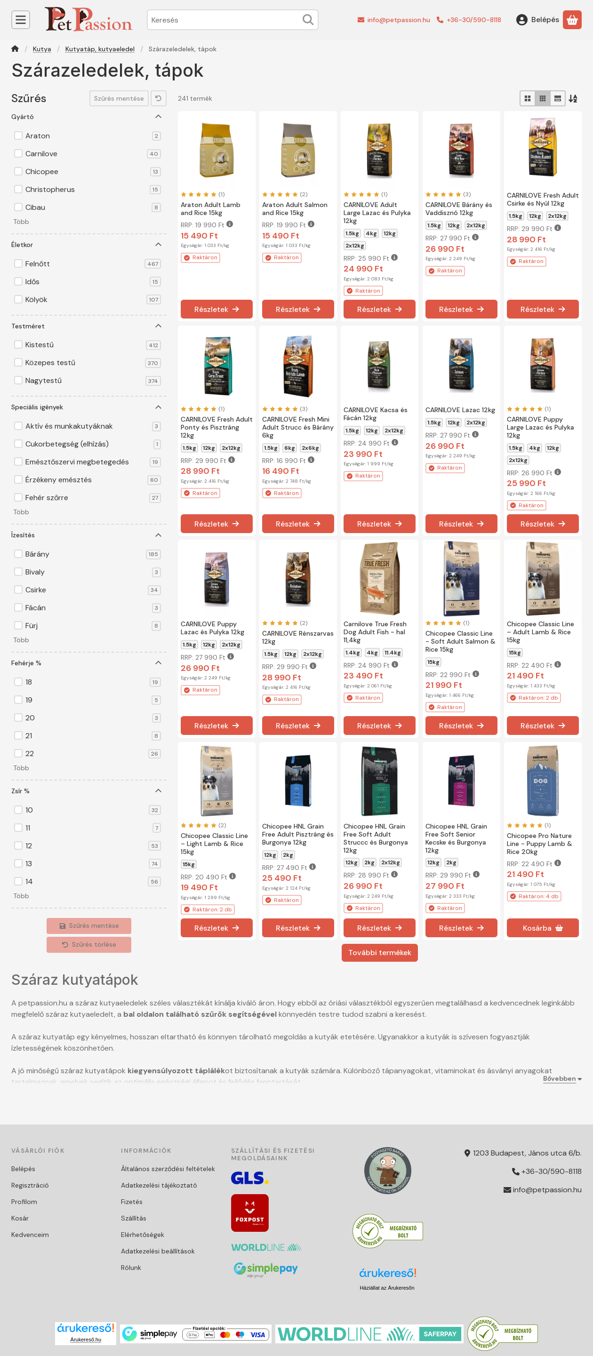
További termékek (379, 952)
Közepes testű (93, 363)
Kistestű (93, 345)
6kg (289, 447)
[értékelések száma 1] (202, 194)
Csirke (93, 590)
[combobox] (233, 19)
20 (93, 718)
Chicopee (93, 172)
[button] (20, 222)
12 (93, 846)
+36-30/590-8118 (474, 20)
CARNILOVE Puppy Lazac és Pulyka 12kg (212, 628)
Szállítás (133, 1218)
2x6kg (310, 447)
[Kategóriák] (20, 19)
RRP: (207, 225)
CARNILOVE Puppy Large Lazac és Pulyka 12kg (540, 427)
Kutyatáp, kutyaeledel (100, 49)
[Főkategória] (15, 49)
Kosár (20, 1218)
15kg (433, 662)
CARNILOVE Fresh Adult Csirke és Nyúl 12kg (543, 199)
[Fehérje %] (159, 663)
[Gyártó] (159, 117)
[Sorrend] (574, 98)
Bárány (93, 554)
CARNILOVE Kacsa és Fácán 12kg (376, 414)
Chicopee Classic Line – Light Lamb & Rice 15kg (214, 843)
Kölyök (93, 300)
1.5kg (352, 233)
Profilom (24, 1201)
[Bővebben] (560, 1079)
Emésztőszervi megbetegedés (93, 462)
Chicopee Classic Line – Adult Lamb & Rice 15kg (540, 632)
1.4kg (352, 652)
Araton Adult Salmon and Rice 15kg (295, 208)
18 (93, 682)
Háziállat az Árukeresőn (387, 1288)
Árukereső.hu (86, 1339)
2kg (288, 854)
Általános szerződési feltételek (168, 1169)
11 (93, 828)
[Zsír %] (159, 791)
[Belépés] (538, 19)
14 (93, 882)
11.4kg (393, 652)
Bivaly (93, 572)
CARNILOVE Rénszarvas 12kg (298, 637)
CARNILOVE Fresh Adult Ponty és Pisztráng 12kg (217, 427)
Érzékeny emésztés (93, 480)
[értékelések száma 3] (448, 194)
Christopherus (93, 189)
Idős (93, 282)
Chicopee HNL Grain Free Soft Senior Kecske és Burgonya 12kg (456, 838)
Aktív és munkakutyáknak (93, 426)
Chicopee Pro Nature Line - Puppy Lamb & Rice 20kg (539, 843)
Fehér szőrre (93, 498)
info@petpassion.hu (399, 20)
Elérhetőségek (142, 1234)
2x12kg (354, 245)
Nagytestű (93, 380)
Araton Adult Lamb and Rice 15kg (210, 208)
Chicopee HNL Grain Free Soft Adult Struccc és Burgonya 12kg (376, 838)
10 (93, 810)
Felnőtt (93, 264)
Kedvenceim (30, 1234)
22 (93, 754)
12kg (390, 233)
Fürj (93, 626)
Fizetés (132, 1201)
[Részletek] (217, 309)
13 (93, 864)
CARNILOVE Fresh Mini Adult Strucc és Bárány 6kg (298, 427)
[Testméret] (159, 326)
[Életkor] (159, 245)
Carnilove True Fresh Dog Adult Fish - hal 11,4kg (375, 632)
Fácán (93, 608)
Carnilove (93, 154)
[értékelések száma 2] (284, 194)
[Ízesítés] (159, 535)
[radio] (528, 98)
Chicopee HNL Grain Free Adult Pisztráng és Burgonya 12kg (298, 834)
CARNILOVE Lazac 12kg (460, 410)
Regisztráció (30, 1185)
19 (93, 700)
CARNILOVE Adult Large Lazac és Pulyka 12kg (377, 212)
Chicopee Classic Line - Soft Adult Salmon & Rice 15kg (460, 641)
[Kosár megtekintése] (572, 19)
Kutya (42, 49)
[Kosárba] (543, 927)
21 (93, 736)
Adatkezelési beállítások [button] (158, 1251)
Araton (93, 136)
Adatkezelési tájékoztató (159, 1185)
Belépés (23, 1169)
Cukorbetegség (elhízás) (93, 444)
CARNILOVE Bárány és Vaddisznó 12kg (458, 208)
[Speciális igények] (159, 407)
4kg (371, 233)
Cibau (93, 207)
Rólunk (131, 1267)
